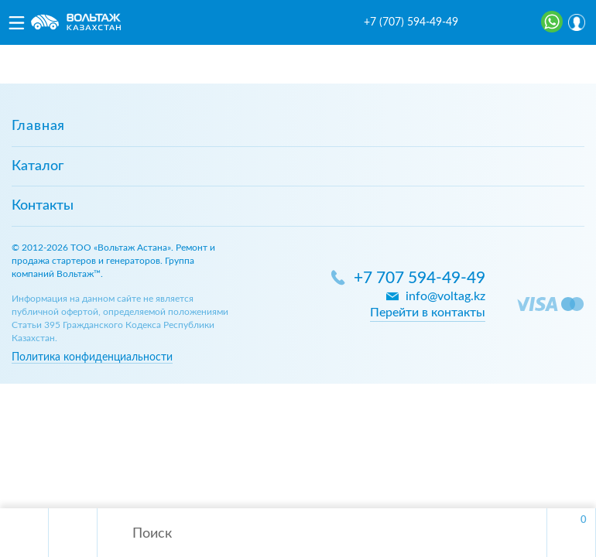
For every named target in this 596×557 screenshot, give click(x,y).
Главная (38, 126)
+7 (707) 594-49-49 (411, 22)
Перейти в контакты (427, 312)
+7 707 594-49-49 (419, 278)
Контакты (43, 206)
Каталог (37, 166)
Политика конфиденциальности (92, 357)
